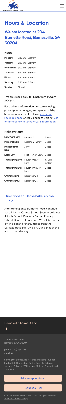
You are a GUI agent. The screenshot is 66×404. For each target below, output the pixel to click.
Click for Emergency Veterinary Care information (31, 119)
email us (8, 353)
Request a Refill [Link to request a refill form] (33, 388)
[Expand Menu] (61, 5)
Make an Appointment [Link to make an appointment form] (33, 378)
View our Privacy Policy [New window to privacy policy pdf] (16, 398)
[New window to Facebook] (6, 329)
